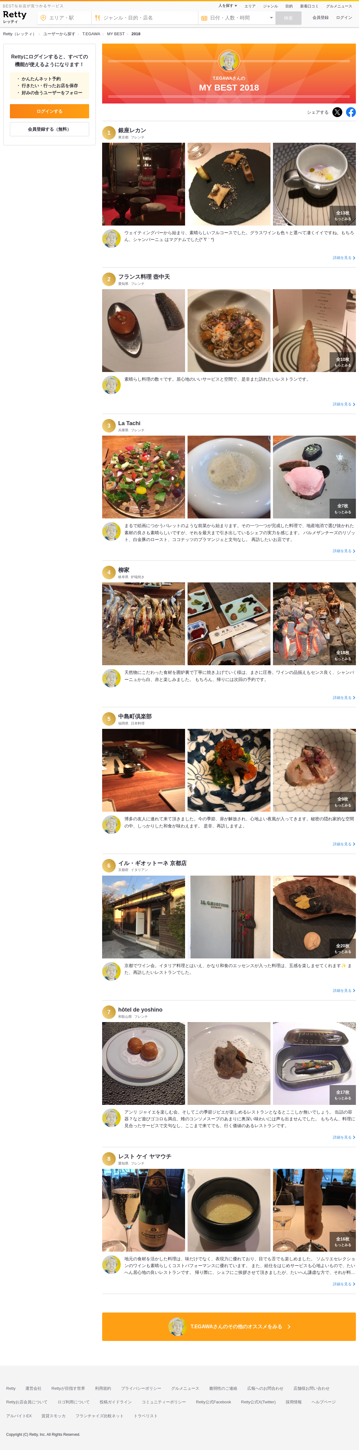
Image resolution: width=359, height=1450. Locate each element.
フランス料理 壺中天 (144, 277)
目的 (289, 6)
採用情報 (294, 1402)
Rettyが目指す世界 (68, 1388)
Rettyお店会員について (27, 1402)
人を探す (225, 5)
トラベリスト (146, 1416)
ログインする (50, 111)
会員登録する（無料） (49, 129)
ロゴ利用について (74, 1402)
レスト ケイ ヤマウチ (144, 1156)
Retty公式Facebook (213, 1402)
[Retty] (14, 16)
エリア (250, 6)
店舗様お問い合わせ (311, 1388)
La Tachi (129, 423)
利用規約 (103, 1388)
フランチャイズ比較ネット (100, 1416)
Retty (10, 1388)
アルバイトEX (19, 1416)
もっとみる (342, 215)
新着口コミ (309, 6)
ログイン (344, 17)
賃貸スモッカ (53, 1416)
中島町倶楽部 (135, 716)
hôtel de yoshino (140, 1010)
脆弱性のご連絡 (223, 1388)
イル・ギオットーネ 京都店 (152, 863)
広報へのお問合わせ (265, 1388)
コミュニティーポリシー (164, 1402)
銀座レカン (132, 130)
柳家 (123, 570)
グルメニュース (339, 6)
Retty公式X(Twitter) (258, 1402)
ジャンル (270, 6)
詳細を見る (342, 258)
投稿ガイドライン (116, 1402)
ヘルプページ (324, 1402)
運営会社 (33, 1388)
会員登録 (321, 17)
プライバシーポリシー (141, 1388)
